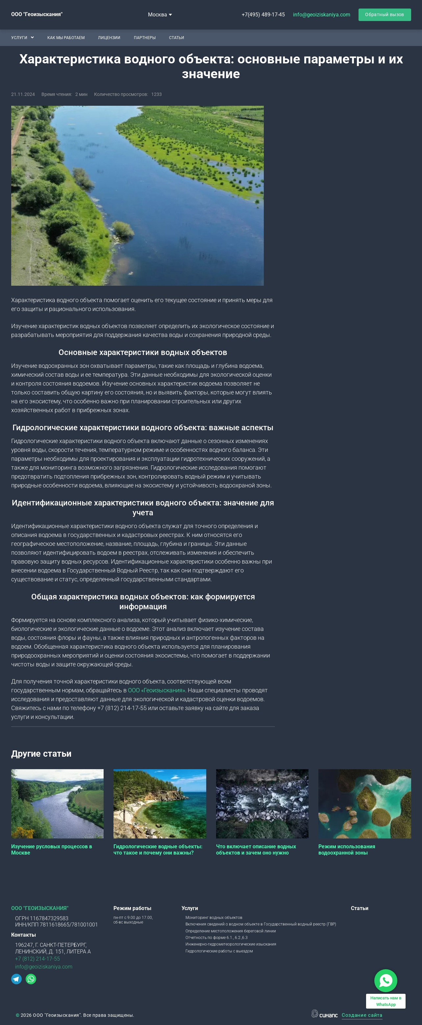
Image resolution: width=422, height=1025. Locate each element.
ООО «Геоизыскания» (156, 690)
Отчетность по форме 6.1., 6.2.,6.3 (217, 937)
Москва (157, 14)
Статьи (176, 37)
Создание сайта (362, 1015)
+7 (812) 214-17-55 (37, 959)
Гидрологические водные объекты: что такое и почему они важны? (158, 849)
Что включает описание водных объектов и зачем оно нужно (256, 849)
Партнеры (144, 37)
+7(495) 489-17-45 (263, 14)
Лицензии (109, 37)
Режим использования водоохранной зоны (346, 849)
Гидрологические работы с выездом (219, 951)
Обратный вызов (384, 14)
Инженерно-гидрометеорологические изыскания (231, 944)
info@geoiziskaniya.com (321, 14)
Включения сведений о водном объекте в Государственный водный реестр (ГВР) (261, 924)
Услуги (19, 37)
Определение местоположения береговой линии (231, 931)
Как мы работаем (65, 37)
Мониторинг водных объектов (214, 917)
